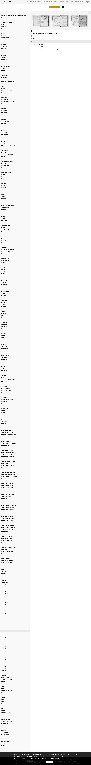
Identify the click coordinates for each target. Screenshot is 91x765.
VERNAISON (4, 728)
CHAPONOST (5, 99)
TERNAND (4, 692)
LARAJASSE (4, 267)
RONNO (4, 419)
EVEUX (3, 194)
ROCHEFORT (5, 414)
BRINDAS (4, 70)
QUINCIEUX (4, 401)
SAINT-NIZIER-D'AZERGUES (8, 525)
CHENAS (4, 123)
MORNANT (4, 359)
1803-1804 (6, 595)
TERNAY (4, 695)
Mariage (5, 580)
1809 (5, 613)
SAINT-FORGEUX (5, 463)
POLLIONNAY (5, 381)
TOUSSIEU (4, 706)
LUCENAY (4, 313)
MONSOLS (4, 342)
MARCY (3, 320)
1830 (5, 659)
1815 (5, 626)
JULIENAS (4, 240)
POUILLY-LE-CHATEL (6, 388)
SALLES (3, 567)
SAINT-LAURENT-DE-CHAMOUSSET (9, 505)
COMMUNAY (5, 150)
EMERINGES (4, 192)
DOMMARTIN (5, 178)
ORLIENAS (4, 370)
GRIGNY (4, 227)
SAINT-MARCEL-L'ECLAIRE (7, 516)
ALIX (3, 24)
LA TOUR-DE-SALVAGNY (7, 253)
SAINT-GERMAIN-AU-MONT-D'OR (9, 474)
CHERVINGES (5, 128)
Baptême (5, 670)
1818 (5, 633)
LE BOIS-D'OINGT (6, 269)
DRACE (3, 181)
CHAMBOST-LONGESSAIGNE (8, 92)
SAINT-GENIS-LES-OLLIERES (8, 470)
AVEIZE (3, 42)
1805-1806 (6, 602)
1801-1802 (6, 589)
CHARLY (4, 106)
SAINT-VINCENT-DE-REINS (7, 551)
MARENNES (4, 324)
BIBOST (3, 62)
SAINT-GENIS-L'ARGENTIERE (8, 465)
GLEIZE (3, 218)
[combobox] (54, 7)
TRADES (4, 708)
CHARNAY (4, 108)
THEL (3, 699)
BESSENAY (4, 59)
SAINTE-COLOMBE (6, 556)
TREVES (3, 710)
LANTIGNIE (4, 264)
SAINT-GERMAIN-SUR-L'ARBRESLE (9, 476)
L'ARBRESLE (4, 245)
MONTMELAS (5, 348)
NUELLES (4, 364)
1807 (5, 606)
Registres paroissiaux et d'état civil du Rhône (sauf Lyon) (13, 15)
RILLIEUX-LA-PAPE (6, 408)
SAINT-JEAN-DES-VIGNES (7, 487)
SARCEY (4, 569)
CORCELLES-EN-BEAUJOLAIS (8, 154)
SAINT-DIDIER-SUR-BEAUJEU (8, 459)
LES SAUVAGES (5, 291)
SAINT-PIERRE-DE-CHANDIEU (8, 527)
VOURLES (4, 743)
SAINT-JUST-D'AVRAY (6, 496)
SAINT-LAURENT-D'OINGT (7, 503)
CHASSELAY (4, 112)
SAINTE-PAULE (5, 564)
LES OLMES (4, 289)
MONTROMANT (5, 353)
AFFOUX (4, 17)
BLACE (3, 64)
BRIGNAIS (4, 68)
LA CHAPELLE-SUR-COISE (7, 251)
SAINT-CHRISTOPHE (6, 439)
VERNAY (4, 730)
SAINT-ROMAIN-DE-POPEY (8, 536)
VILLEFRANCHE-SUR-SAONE (8, 737)
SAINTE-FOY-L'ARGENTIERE (8, 560)
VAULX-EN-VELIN (6, 719)
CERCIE (3, 88)
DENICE (3, 174)
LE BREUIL (4, 271)
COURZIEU (4, 159)
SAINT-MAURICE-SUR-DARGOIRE (9, 523)
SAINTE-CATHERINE (6, 553)
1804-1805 (6, 600)
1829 (5, 657)
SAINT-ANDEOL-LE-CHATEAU (8, 425)
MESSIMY (4, 328)
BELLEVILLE (4, 55)
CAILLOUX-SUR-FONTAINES (8, 81)
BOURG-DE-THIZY (6, 66)
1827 (5, 653)
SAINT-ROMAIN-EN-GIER (7, 540)
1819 (5, 635)
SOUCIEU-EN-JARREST (7, 677)
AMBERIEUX (4, 26)
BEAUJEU (4, 50)
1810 (5, 615)
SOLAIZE (4, 675)
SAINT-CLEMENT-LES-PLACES (8, 441)
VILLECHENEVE (5, 734)
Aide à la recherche (30, 9)
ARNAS (3, 39)
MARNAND (4, 326)
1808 (5, 611)
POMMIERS (4, 386)
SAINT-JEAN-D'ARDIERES (7, 483)
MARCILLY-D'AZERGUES (7, 317)
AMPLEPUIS (4, 28)
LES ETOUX (4, 282)
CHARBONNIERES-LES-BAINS (8, 101)
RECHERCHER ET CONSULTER (33, 1)
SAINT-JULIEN (5, 492)
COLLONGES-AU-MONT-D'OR (8, 145)
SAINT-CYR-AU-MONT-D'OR (8, 448)
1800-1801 (6, 584)
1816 (5, 628)
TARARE (4, 688)
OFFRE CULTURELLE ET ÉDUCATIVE (50, 1)
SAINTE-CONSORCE (6, 558)
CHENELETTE (5, 125)
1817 (5, 631)
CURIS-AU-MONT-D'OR (7, 165)
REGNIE (3, 406)
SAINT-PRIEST (5, 531)
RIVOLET (4, 412)
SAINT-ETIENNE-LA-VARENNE (8, 461)
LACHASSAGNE (5, 258)
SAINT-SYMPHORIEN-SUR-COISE (9, 547)
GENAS (3, 212)
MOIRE (3, 339)
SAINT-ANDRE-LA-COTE (7, 428)
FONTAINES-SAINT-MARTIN (8, 205)
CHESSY (4, 130)
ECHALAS (4, 187)
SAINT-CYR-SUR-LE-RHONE (8, 452)
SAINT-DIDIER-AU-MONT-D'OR (8, 454)
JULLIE (3, 242)
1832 (5, 664)
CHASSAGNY (5, 110)
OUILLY (3, 373)
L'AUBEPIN (4, 247)
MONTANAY (4, 346)
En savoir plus (41, 761)
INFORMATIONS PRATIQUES (77, 1)
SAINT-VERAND (5, 549)
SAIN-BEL (4, 423)
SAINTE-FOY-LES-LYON (7, 562)
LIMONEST (4, 300)
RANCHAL (4, 403)
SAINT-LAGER (5, 498)
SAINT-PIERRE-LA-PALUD (7, 529)
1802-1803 (6, 591)
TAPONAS (4, 686)
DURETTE (4, 185)
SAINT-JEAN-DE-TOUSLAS (7, 485)
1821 (5, 639)
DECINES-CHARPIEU (6, 172)
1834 (5, 668)
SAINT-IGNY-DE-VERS (6, 478)
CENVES (4, 86)
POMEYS (4, 384)
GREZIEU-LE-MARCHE (6, 225)
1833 (5, 666)
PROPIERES (4, 395)
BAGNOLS (4, 48)
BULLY (3, 79)
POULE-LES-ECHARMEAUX (8, 392)
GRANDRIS (4, 220)
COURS (3, 156)
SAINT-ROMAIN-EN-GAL (7, 538)
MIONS (3, 337)
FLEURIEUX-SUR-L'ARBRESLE (8, 203)
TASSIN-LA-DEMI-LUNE (7, 690)
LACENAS (4, 256)
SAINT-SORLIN (5, 542)
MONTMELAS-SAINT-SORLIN (8, 350)
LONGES (4, 306)
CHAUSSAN (4, 119)
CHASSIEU (4, 114)
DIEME (3, 176)
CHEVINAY (4, 132)
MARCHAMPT (5, 315)
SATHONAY (4, 571)
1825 (5, 648)
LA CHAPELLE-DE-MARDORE (8, 249)
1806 (5, 604)
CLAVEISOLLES (5, 139)
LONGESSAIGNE (5, 309)
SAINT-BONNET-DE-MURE (7, 432)
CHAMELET (4, 95)
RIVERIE (4, 410)
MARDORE (4, 322)
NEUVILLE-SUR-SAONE (7, 362)
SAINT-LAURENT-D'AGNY (7, 500)
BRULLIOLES (5, 75)
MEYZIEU (4, 333)
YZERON (4, 745)
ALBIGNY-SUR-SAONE (7, 22)
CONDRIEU (4, 152)
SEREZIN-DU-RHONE (6, 575)
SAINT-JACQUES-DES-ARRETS (8, 481)
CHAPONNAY (5, 97)
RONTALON (4, 421)
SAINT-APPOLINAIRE (6, 430)
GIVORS (3, 216)
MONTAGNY (4, 344)
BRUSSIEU (4, 77)
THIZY (3, 701)
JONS (3, 236)
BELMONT (4, 57)
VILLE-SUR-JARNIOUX (7, 732)
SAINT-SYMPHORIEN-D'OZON (8, 545)
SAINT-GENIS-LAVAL (6, 467)
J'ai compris (49, 761)
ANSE (3, 35)
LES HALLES (4, 287)
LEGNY (3, 273)
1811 (5, 617)
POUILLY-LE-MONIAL (6, 390)
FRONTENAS (5, 209)
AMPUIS (4, 31)
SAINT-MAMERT (5, 514)
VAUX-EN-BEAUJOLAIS (7, 721)
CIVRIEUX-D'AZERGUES (7, 137)
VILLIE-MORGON (5, 741)
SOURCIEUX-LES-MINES (7, 679)
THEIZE (3, 697)
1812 (5, 620)
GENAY (3, 214)
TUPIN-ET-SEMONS (6, 712)
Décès (4, 578)
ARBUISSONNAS (5, 37)
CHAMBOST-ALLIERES (7, 90)
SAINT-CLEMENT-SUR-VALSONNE (9, 443)
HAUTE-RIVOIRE (5, 229)
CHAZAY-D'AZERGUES (7, 121)
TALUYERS (4, 684)
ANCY (3, 33)
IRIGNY (3, 231)
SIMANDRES (4, 673)
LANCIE (3, 262)
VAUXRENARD (5, 723)
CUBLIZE (4, 163)
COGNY (3, 141)
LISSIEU (4, 302)
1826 (5, 650)
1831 (5, 662)
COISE (3, 143)
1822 (5, 642)
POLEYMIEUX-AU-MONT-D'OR (8, 379)
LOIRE (3, 304)
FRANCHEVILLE (5, 207)
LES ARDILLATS (5, 278)
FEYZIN (3, 196)
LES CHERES (4, 280)
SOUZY (3, 681)
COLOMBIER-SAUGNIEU (7, 148)
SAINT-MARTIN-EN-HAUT (7, 520)
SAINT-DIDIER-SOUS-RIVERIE (8, 456)
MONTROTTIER (5, 355)
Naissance (5, 582)
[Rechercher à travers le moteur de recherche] (38, 7)
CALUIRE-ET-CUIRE (6, 84)
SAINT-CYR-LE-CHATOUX (7, 450)
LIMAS (3, 298)
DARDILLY (4, 167)
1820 (5, 637)
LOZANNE (4, 311)
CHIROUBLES (5, 134)
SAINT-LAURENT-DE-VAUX (8, 509)
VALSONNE (4, 714)
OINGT (3, 368)
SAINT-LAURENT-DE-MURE (8, 507)
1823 (5, 644)
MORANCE (4, 357)
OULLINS (4, 375)
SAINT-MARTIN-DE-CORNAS (8, 518)
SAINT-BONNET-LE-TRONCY (8, 437)
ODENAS (4, 366)
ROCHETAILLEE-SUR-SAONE (8, 417)
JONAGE (4, 234)
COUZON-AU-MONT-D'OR (7, 161)
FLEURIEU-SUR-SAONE (7, 200)
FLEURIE (4, 198)
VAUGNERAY (5, 717)
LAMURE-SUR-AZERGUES (7, 260)
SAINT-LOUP (5, 512)
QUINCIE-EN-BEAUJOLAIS (7, 399)
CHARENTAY (5, 103)
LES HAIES (4, 284)
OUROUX (4, 377)
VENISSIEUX (4, 725)
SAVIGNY (4, 573)
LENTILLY (4, 275)
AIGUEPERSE (5, 20)
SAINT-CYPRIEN (5, 445)
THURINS (4, 703)
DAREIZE (4, 170)
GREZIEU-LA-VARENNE (7, 223)
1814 (5, 624)
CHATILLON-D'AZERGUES (7, 117)
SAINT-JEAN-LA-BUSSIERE (7, 489)
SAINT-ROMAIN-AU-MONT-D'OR (9, 534)
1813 (5, 622)
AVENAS (4, 44)
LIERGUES (4, 295)
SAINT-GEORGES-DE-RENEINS (8, 472)
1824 (5, 646)
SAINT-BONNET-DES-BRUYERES (9, 434)
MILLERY (4, 335)
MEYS (3, 331)
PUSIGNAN (4, 397)
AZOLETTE (4, 46)
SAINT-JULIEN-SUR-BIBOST (8, 494)
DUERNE (4, 183)
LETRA (3, 293)
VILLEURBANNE (5, 739)
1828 (5, 655)
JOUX (3, 238)
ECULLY (4, 189)
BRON (3, 73)
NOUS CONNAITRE (64, 1)
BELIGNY (4, 53)
